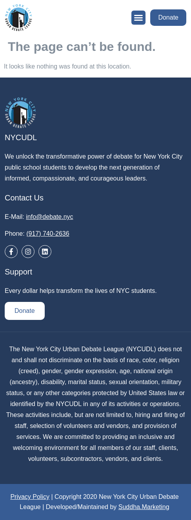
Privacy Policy (29, 496)
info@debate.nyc (49, 216)
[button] (138, 18)
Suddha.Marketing (143, 507)
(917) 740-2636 (47, 233)
